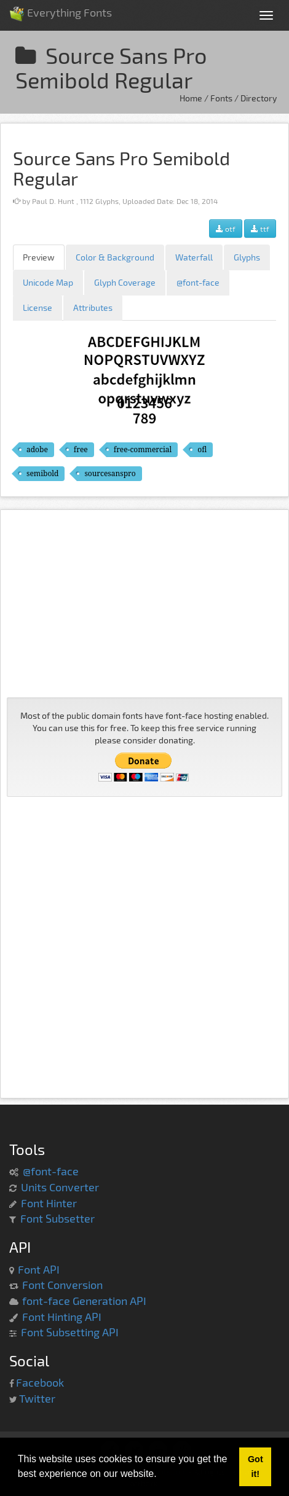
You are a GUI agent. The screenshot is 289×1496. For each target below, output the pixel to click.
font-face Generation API (84, 1300)
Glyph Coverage (125, 282)
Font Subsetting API (70, 1332)
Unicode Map (48, 282)
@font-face (198, 282)
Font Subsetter (57, 1218)
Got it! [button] (255, 1466)
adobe (37, 449)
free (81, 449)
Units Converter (60, 1187)
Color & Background (115, 257)
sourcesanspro (109, 473)
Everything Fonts (60, 9)
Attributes (93, 307)
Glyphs (247, 257)
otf (226, 228)
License (37, 307)
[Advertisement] (144, 602)
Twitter (37, 1398)
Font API (39, 1269)
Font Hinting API (61, 1316)
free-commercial (143, 449)
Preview (39, 257)
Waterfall (194, 257)
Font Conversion (62, 1284)
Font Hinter (49, 1203)
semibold (42, 473)
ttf (260, 228)
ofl (202, 449)
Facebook (40, 1382)
